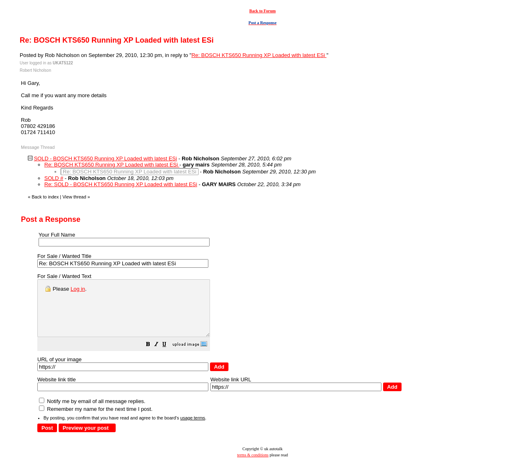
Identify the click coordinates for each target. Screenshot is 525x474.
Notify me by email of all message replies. (92, 412)
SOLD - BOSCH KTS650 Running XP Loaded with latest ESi (105, 158)
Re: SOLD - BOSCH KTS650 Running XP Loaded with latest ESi (120, 184)
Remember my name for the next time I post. (96, 420)
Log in (78, 289)
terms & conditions (253, 466)
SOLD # (53, 178)
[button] (168, 356)
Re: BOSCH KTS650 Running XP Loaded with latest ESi (259, 55)
